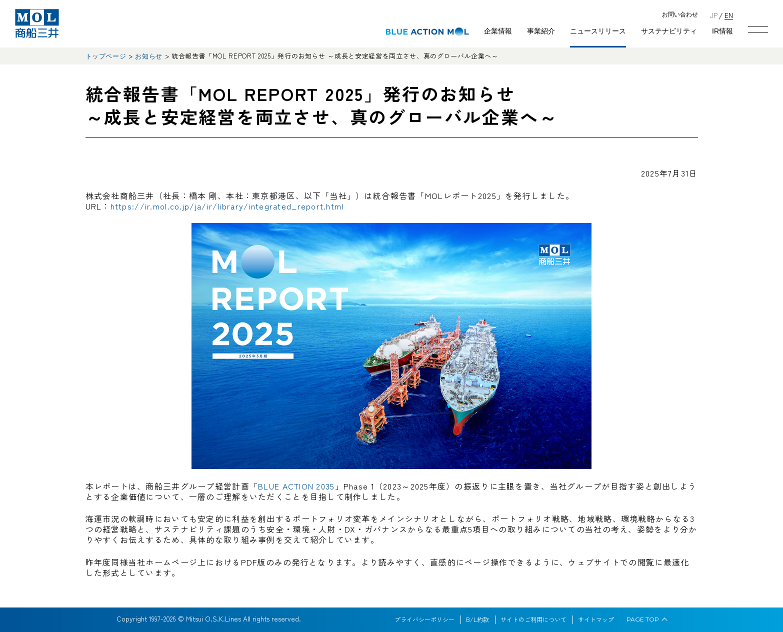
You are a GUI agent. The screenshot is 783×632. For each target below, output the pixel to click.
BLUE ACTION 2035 (296, 486)
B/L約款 (477, 620)
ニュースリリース (598, 31)
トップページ (106, 56)
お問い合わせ (680, 15)
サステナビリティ (669, 31)
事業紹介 (541, 31)
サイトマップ (596, 620)
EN (728, 15)
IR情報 (722, 31)
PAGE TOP (642, 619)
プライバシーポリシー (424, 620)
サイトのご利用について (533, 620)
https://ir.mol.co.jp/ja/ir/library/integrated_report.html (227, 206)
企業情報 (498, 31)
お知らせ (148, 56)
